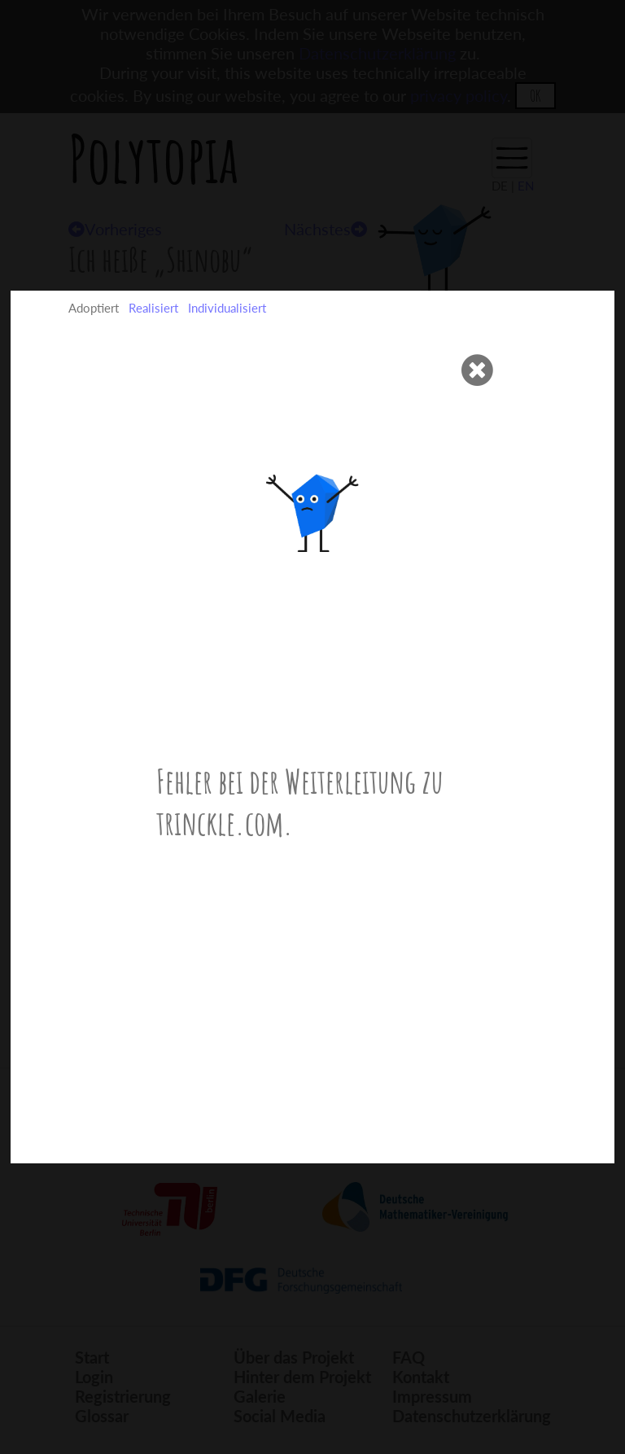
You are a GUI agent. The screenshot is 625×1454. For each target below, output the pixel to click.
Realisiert (153, 307)
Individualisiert (227, 307)
